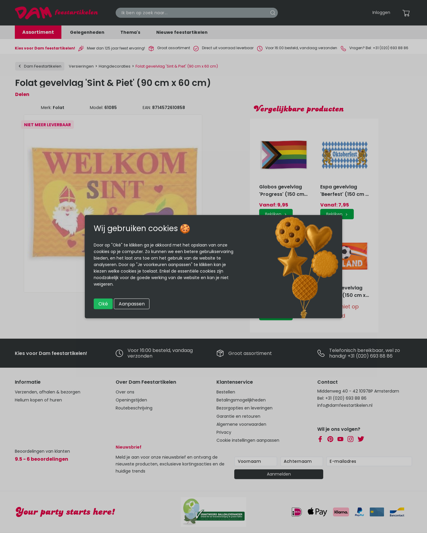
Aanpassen (132, 303)
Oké (103, 303)
